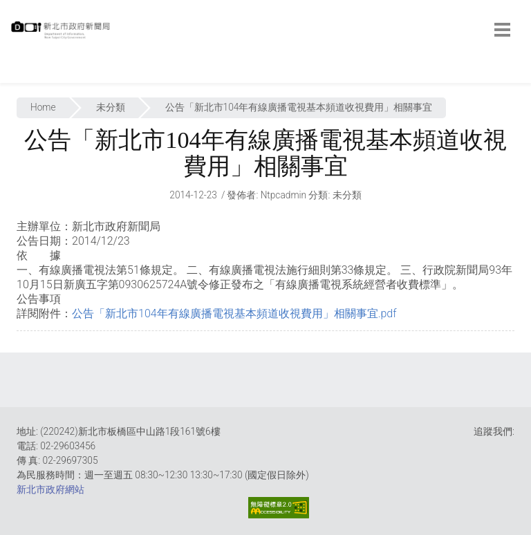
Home (43, 107)
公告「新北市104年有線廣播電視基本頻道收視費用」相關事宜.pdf (234, 313)
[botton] (502, 29)
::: (13, 75)
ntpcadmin (284, 194)
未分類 (110, 107)
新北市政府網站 (50, 489)
